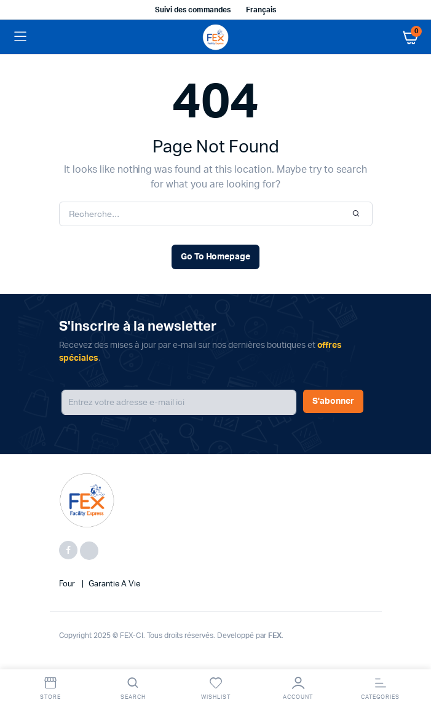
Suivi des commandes (193, 10)
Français (261, 10)
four (68, 584)
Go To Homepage (216, 257)
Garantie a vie (114, 584)
